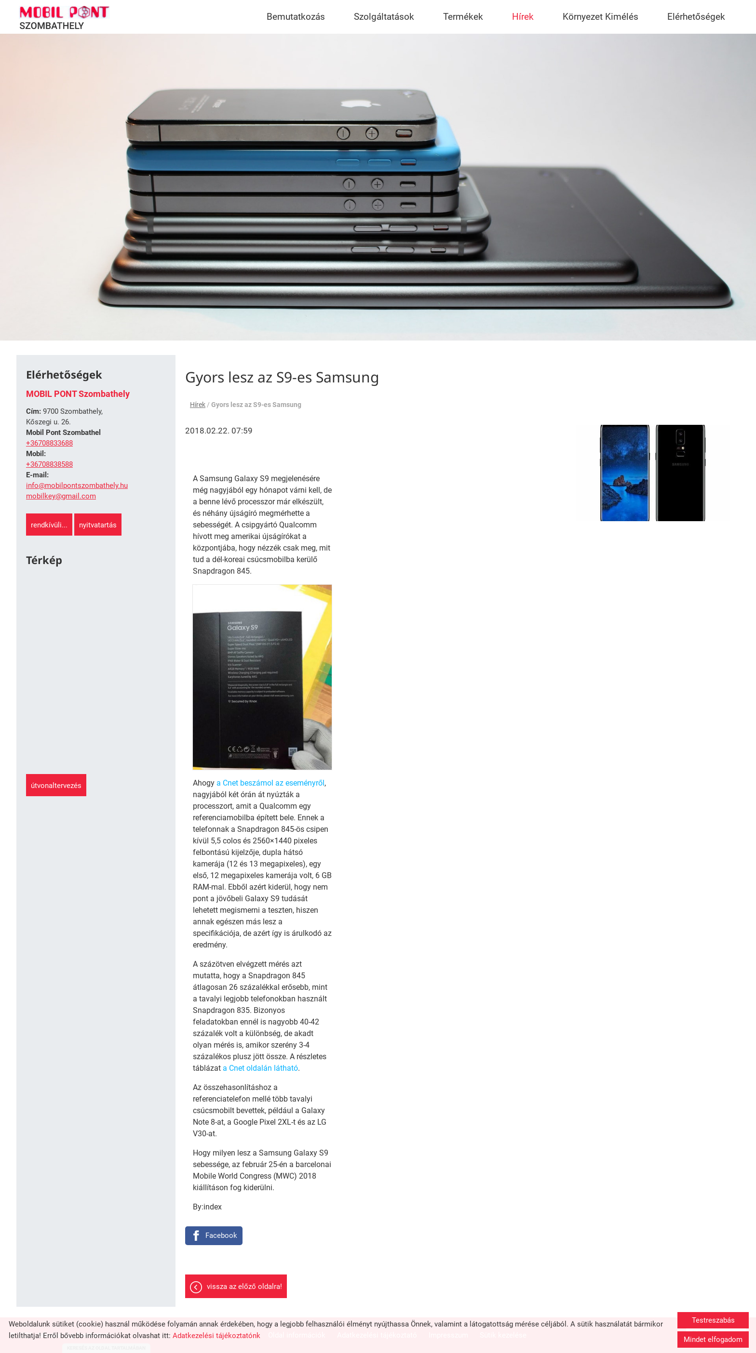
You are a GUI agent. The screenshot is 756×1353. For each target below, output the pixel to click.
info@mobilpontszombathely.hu (77, 485)
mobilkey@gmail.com (61, 496)
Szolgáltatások (384, 16)
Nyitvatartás (98, 525)
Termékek (463, 16)
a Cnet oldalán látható (260, 1068)
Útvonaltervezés (56, 785)
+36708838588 (49, 464)
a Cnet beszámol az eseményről (270, 783)
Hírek (523, 16)
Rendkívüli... (49, 525)
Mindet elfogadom (713, 1339)
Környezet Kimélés (600, 16)
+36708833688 (49, 443)
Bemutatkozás (296, 16)
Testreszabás (713, 1320)
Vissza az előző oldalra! (244, 1286)
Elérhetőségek (696, 16)
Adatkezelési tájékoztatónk (216, 1335)
